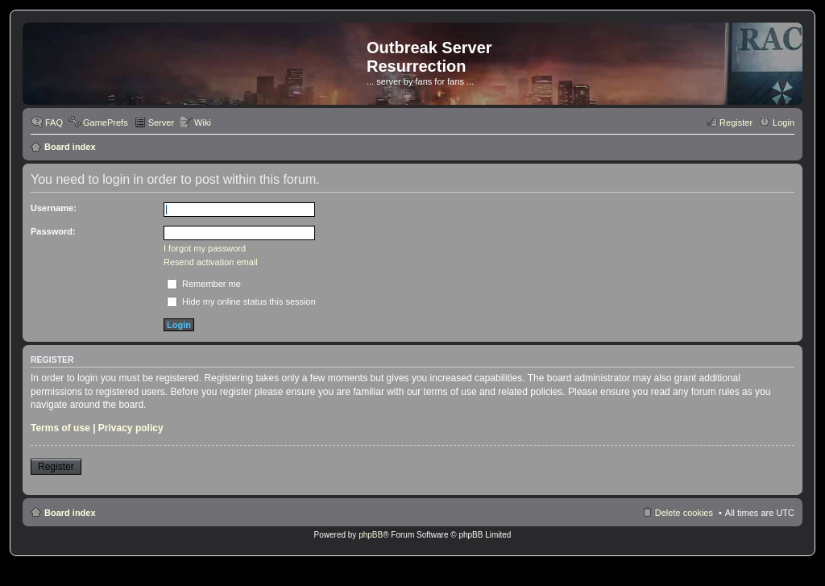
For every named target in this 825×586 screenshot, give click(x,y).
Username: (54, 208)
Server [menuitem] (161, 122)
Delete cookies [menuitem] (684, 512)
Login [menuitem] (783, 122)
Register (56, 466)
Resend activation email (211, 262)
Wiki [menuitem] (202, 122)
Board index (70, 147)
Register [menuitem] (735, 122)
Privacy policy (131, 428)
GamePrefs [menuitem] (105, 122)
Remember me (204, 284)
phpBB (371, 534)
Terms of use (60, 428)
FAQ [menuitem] (54, 122)
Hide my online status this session (241, 301)
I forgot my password (205, 248)
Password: (53, 231)
